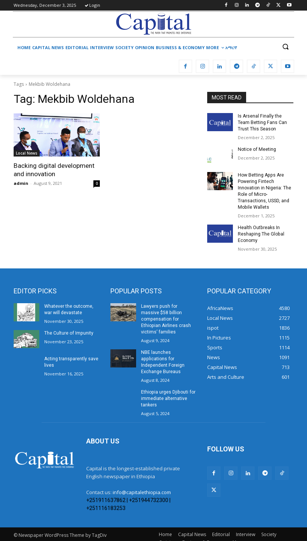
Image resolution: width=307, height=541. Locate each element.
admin (21, 183)
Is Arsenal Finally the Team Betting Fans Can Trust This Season (262, 122)
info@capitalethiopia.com (142, 484)
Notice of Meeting (256, 149)
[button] (285, 47)
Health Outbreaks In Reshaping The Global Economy (260, 233)
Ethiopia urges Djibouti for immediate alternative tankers (167, 390)
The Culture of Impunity (68, 332)
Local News (26, 153)
